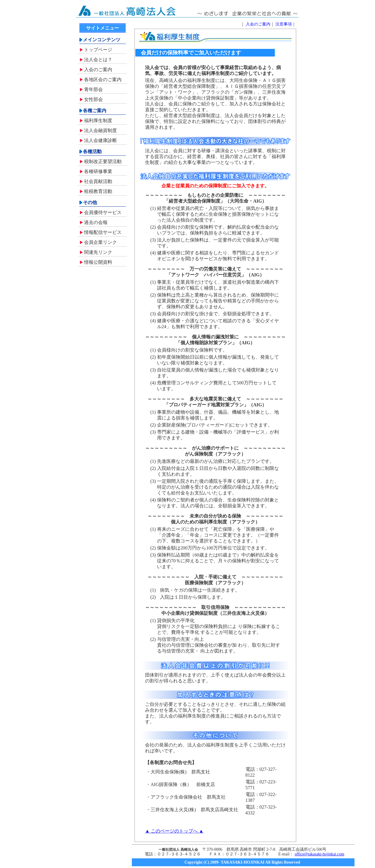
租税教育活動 (98, 191)
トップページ (98, 49)
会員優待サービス (103, 212)
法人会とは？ (98, 59)
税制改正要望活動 (103, 161)
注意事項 (283, 24)
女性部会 (93, 99)
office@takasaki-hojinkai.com (319, 854)
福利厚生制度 (98, 120)
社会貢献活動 (98, 181)
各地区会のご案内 (103, 79)
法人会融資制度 (100, 130)
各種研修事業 (98, 171)
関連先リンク (98, 252)
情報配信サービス (103, 232)
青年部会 (93, 89)
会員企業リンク (100, 242)
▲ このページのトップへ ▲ (174, 830)
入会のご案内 (98, 69)
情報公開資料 (98, 262)
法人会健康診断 (100, 140)
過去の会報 (96, 222)
